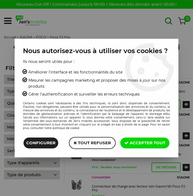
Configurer (40, 142)
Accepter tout (144, 142)
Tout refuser (92, 142)
